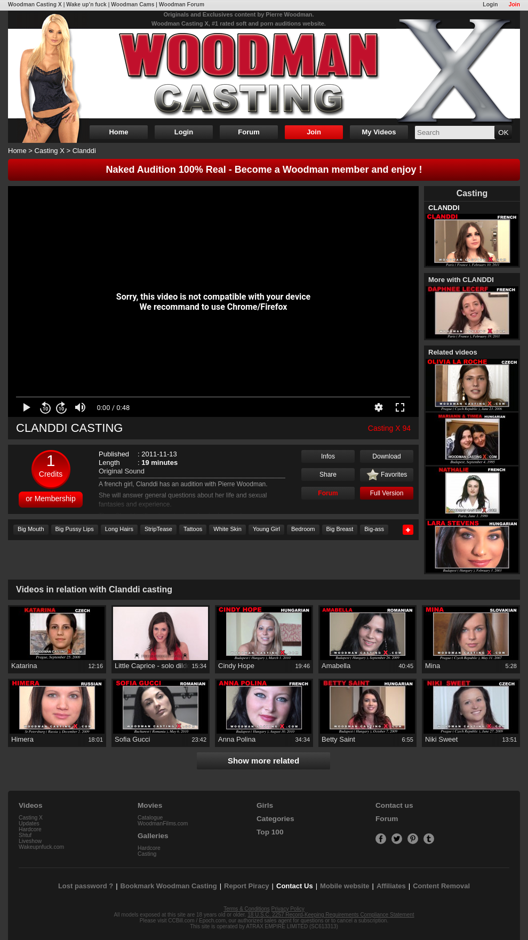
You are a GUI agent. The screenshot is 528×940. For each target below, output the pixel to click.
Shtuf (25, 835)
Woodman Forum (181, 4)
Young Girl (266, 529)
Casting (147, 854)
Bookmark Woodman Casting (169, 886)
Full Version (387, 493)
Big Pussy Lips (74, 529)
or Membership (50, 498)
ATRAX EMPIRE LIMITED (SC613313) (292, 926)
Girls (265, 805)
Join (514, 4)
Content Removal (441, 886)
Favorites (386, 475)
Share (328, 474)
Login (490, 4)
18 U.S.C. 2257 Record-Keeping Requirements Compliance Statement (330, 915)
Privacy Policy (288, 909)
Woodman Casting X (35, 4)
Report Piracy (246, 886)
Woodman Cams (132, 4)
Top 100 (270, 832)
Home (118, 132)
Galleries (153, 836)
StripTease (158, 529)
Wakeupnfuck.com (41, 847)
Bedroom (303, 529)
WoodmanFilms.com (163, 823)
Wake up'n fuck (86, 4)
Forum (248, 132)
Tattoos (192, 529)
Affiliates (391, 886)
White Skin (227, 529)
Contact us (394, 805)
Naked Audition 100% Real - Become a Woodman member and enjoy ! (264, 169)
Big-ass (374, 529)
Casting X (50, 151)
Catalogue (150, 818)
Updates (29, 823)
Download (386, 456)
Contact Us (294, 886)
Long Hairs (119, 529)
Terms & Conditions (246, 909)
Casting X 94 (389, 428)
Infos (328, 456)
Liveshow (30, 841)
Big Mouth (31, 529)
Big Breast (340, 529)
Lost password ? (85, 886)
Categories (275, 819)
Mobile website (344, 886)
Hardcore (30, 829)
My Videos (379, 132)
